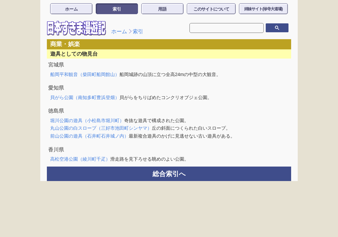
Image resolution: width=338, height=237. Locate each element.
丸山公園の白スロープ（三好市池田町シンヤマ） (101, 128)
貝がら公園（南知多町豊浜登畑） (84, 97)
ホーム (71, 9)
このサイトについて (211, 9)
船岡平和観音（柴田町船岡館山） (84, 74)
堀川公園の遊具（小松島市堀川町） (87, 120)
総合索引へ (169, 173)
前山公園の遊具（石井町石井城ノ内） (89, 136)
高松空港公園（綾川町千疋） (80, 159)
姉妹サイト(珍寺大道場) (263, 9)
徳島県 (56, 111)
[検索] (222, 28)
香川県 (56, 149)
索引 (117, 9)
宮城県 (56, 64)
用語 (162, 9)
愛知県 (56, 88)
